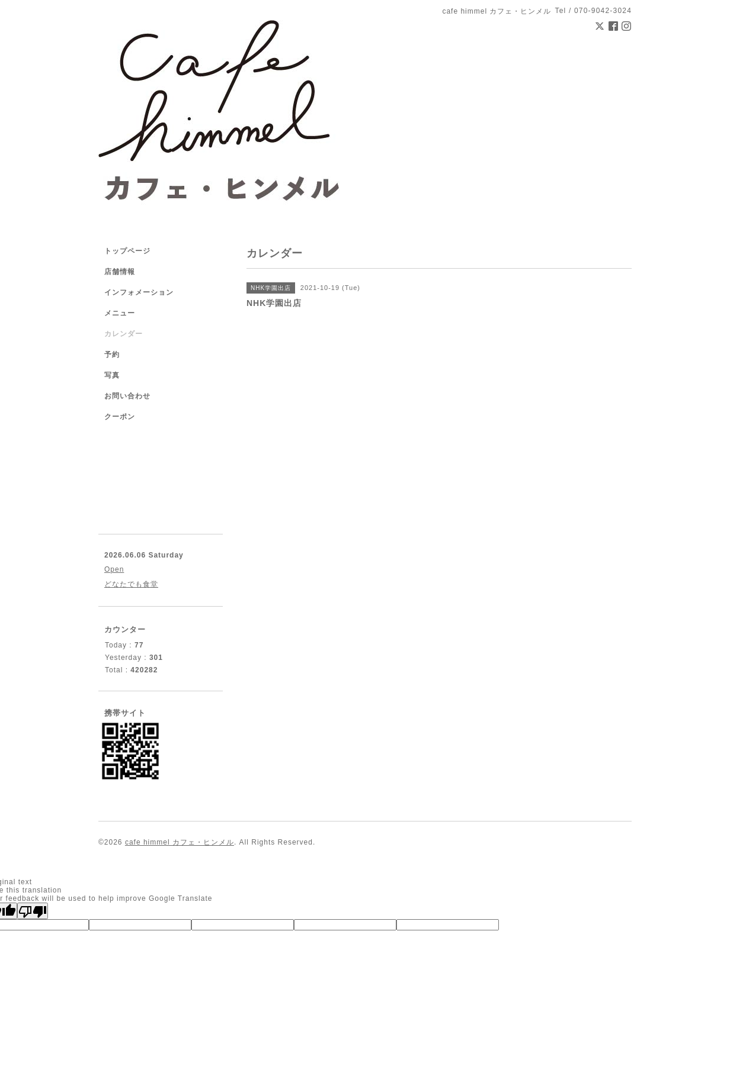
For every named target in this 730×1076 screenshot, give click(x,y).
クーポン (119, 417)
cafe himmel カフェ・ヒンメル (179, 842)
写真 (112, 375)
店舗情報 (119, 272)
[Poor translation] (32, 911)
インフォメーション (139, 292)
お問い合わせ (127, 396)
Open (114, 569)
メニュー (119, 313)
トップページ (127, 251)
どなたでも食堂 (131, 584)
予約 (112, 354)
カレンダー (123, 334)
